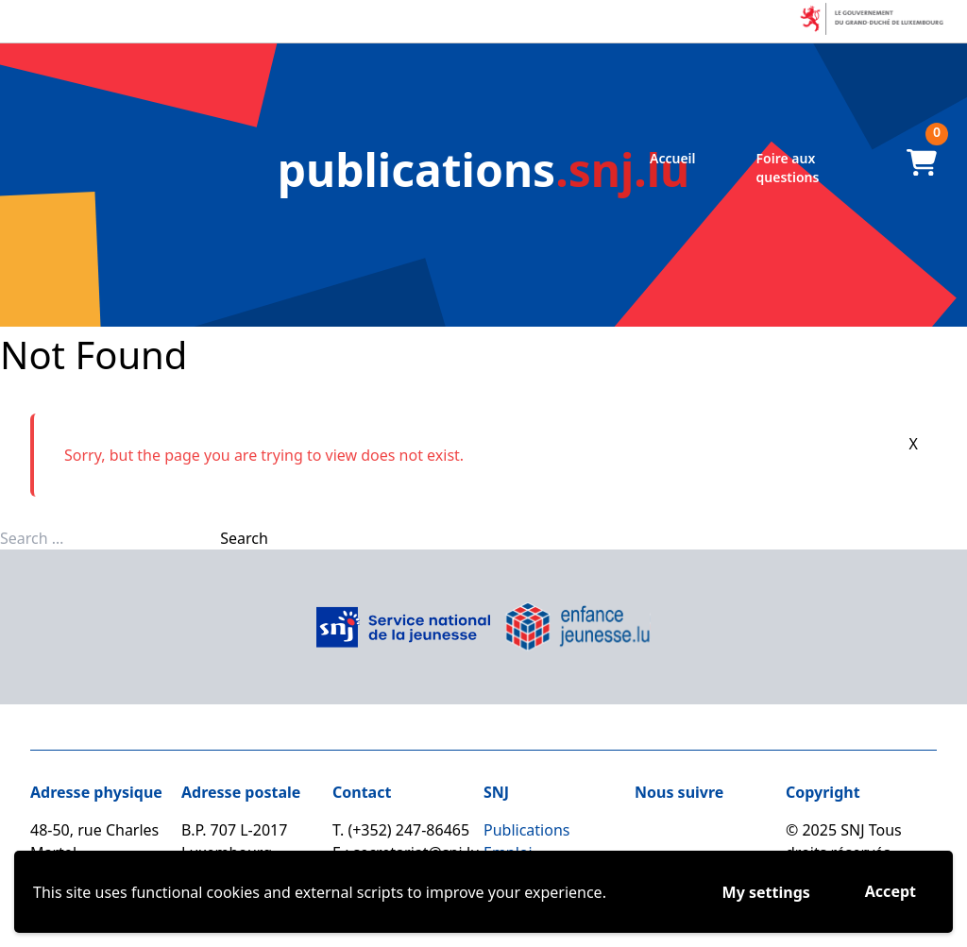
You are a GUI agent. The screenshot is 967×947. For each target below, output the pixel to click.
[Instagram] (685, 835)
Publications (526, 830)
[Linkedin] (719, 835)
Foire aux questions (788, 167)
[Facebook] (651, 835)
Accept (890, 891)
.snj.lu (484, 170)
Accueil (673, 158)
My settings (766, 892)
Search (244, 538)
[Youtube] (753, 835)
